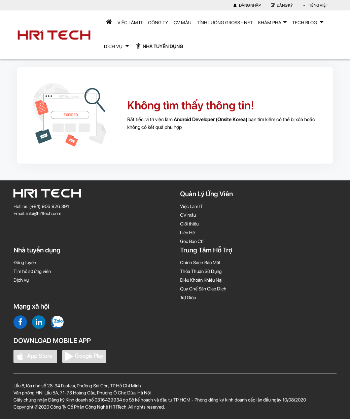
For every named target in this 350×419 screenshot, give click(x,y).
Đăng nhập (247, 5)
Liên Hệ (187, 232)
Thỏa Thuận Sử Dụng (201, 271)
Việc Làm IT (130, 22)
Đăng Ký (282, 5)
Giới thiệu (189, 223)
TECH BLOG (307, 22)
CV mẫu (182, 22)
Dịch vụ (21, 280)
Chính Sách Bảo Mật (200, 262)
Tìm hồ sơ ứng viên (32, 271)
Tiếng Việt (315, 5)
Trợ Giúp (188, 297)
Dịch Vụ (116, 45)
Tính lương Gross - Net (225, 22)
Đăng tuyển (24, 262)
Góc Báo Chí (192, 241)
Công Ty (158, 22)
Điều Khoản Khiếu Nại (201, 280)
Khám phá (272, 22)
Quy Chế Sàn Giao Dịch (203, 288)
